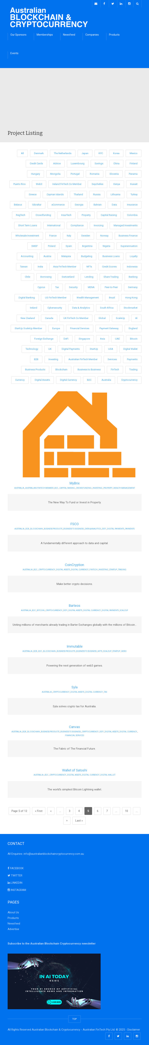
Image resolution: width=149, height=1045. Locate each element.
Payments (132, 358)
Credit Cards (36, 162)
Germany (132, 286)
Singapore (84, 337)
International (53, 224)
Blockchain (61, 368)
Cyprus (41, 286)
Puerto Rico (19, 183)
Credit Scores (109, 265)
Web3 (39, 183)
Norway (104, 234)
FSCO (75, 523)
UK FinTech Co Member (75, 317)
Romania (94, 172)
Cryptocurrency (129, 378)
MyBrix (75, 482)
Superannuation (129, 244)
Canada (49, 317)
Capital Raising (109, 214)
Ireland (33, 306)
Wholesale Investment (27, 234)
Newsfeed (69, 33)
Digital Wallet (130, 348)
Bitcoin (133, 337)
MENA (91, 286)
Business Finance (128, 234)
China (116, 162)
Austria (47, 255)
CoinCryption (74, 564)
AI (136, 317)
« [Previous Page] (51, 810)
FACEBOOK (16, 867)
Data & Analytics (81, 306)
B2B (36, 358)
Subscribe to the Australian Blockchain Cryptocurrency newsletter (52, 942)
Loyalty (133, 255)
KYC (101, 152)
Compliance (77, 224)
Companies (92, 33)
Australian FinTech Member (82, 358)
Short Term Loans (27, 224)
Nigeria (106, 244)
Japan (85, 152)
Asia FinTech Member (64, 265)
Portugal (75, 172)
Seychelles (97, 183)
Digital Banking (27, 296)
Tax (57, 286)
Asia (102, 337)
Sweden (85, 234)
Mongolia (55, 172)
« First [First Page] (38, 810)
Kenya (116, 183)
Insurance (132, 203)
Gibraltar (36, 203)
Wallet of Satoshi (74, 769)
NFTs (89, 265)
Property (86, 214)
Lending (89, 275)
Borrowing (46, 275)
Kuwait (133, 183)
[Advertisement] (74, 101)
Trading (133, 368)
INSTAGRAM (17, 889)
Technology (32, 348)
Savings (99, 162)
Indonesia (132, 265)
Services (112, 358)
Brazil (112, 296)
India (40, 265)
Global (102, 317)
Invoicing (98, 224)
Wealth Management (88, 296)
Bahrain (98, 203)
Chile (27, 275)
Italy (69, 234)
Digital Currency (68, 378)
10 (126, 810)
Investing (53, 358)
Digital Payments (71, 348)
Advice (57, 162)
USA (110, 348)
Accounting (27, 255)
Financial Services (79, 327)
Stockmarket (130, 306)
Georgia (79, 203)
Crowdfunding (43, 214)
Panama (133, 172)
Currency (20, 378)
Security (73, 286)
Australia (106, 378)
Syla (74, 686)
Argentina (87, 244)
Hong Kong (131, 296)
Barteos (74, 605)
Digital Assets (42, 378)
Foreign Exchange (43, 337)
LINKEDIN (15, 881)
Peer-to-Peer (111, 286)
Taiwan (24, 265)
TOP (74, 1017)
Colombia (132, 214)
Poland (51, 244)
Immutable (75, 645)
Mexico (133, 152)
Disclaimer (133, 1028)
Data (114, 203)
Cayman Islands (55, 193)
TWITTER (15, 874)
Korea (116, 152)
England (133, 327)
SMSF (34, 244)
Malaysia (66, 255)
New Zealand (28, 317)
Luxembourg (77, 162)
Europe (56, 327)
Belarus (18, 203)
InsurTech (66, 214)
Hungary (35, 172)
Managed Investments (125, 224)
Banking (133, 275)
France (53, 234)
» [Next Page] (67, 819)
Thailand (78, 193)
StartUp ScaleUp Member (28, 327)
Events (14, 52)
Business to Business (89, 368)
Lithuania (115, 193)
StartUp (94, 348)
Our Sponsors (18, 33)
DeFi (66, 337)
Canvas (74, 726)
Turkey (134, 193)
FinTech (115, 368)
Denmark (39, 152)
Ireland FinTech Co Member (66, 183)
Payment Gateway (109, 327)
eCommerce (58, 203)
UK (50, 348)
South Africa (106, 306)
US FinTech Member (55, 296)
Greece (32, 193)
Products (114, 33)
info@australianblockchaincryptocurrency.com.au (54, 852)
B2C (89, 378)
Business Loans (111, 255)
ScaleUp (120, 317)
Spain (69, 244)
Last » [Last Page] (79, 819)
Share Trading (111, 275)
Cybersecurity (54, 306)
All (22, 152)
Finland (133, 162)
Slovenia (114, 172)
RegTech (20, 214)
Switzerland (68, 275)
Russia (96, 193)
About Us (13, 911)
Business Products (35, 368)
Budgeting (86, 255)
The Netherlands (62, 152)
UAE (117, 337)
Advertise (13, 928)
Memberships (45, 33)
